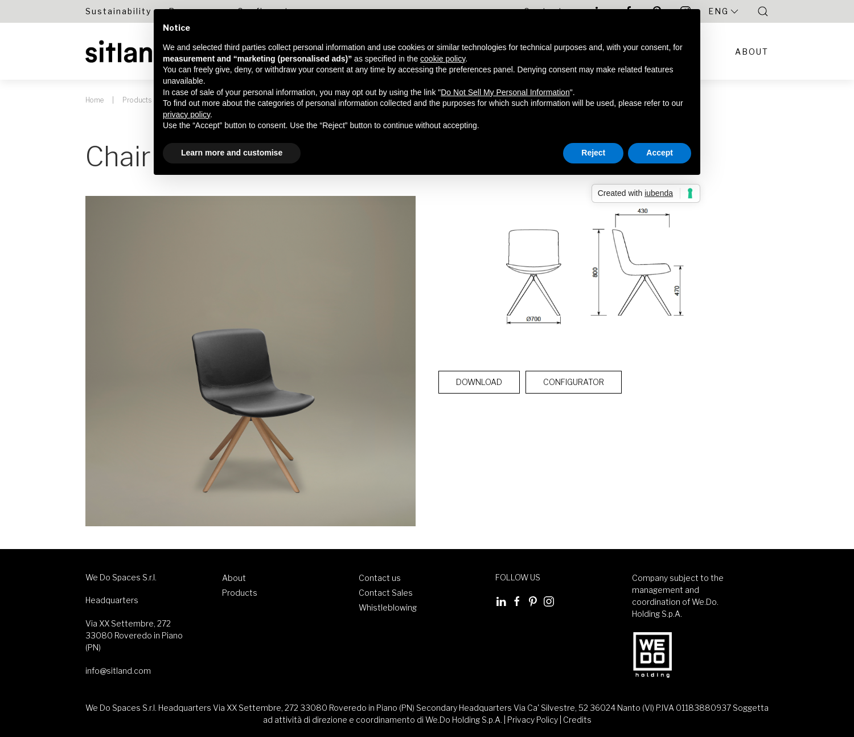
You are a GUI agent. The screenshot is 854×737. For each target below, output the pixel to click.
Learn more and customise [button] (231, 152)
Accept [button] (659, 152)
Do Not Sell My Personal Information (505, 92)
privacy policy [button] (186, 114)
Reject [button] (593, 152)
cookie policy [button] (442, 58)
